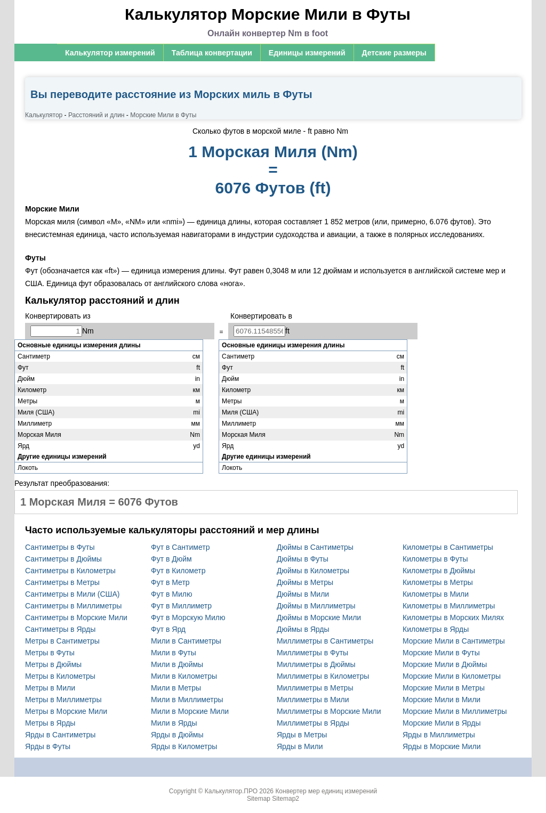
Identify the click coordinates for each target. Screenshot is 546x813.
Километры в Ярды (436, 629)
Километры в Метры (438, 582)
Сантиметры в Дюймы (63, 559)
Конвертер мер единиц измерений (326, 791)
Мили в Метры (176, 688)
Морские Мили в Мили (441, 699)
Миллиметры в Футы (312, 652)
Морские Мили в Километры (452, 676)
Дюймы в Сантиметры (315, 547)
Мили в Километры (184, 676)
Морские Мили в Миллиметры (455, 711)
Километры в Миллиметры (449, 605)
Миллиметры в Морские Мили (329, 711)
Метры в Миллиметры (63, 699)
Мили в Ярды (174, 723)
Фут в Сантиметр (180, 547)
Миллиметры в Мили (313, 699)
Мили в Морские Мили (190, 711)
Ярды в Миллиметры (439, 734)
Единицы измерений (307, 52)
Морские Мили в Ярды (442, 723)
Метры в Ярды (50, 723)
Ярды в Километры (184, 746)
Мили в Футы (173, 652)
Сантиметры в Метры (62, 582)
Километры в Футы (435, 559)
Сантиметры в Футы (60, 547)
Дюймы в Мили (303, 594)
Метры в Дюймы (53, 664)
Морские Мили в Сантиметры (454, 641)
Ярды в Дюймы (177, 734)
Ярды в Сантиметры (60, 734)
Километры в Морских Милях (453, 617)
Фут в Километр (178, 570)
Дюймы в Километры (313, 570)
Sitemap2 (285, 798)
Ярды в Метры (302, 734)
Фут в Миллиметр (181, 605)
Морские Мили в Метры (444, 688)
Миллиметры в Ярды (313, 723)
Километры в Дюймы (439, 570)
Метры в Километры (60, 676)
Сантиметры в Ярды (60, 629)
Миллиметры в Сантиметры (325, 641)
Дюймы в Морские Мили (319, 617)
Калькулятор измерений (110, 52)
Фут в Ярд (168, 629)
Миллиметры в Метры (315, 688)
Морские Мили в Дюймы (445, 664)
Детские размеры (394, 52)
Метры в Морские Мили (66, 711)
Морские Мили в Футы (441, 652)
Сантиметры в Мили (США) (72, 594)
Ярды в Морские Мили (442, 746)
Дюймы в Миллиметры (316, 605)
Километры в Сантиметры (448, 547)
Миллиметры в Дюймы (316, 664)
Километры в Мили (436, 594)
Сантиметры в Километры (70, 570)
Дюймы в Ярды (303, 629)
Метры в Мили (50, 688)
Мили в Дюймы (177, 664)
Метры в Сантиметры (62, 641)
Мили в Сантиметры (186, 641)
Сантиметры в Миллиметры (73, 605)
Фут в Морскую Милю (188, 617)
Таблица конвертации (212, 52)
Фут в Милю (171, 594)
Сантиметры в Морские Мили (76, 617)
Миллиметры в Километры (323, 676)
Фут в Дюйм (171, 559)
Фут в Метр (170, 582)
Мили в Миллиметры (187, 699)
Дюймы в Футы (302, 559)
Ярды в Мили (300, 746)
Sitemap (258, 798)
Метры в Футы (50, 652)
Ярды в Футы (47, 746)
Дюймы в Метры (305, 582)
